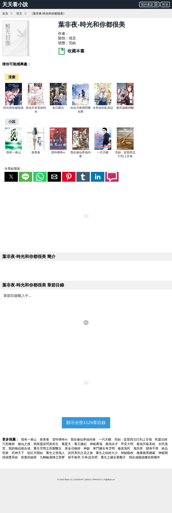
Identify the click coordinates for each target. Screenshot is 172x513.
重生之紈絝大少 (107, 453)
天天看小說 (15, 4)
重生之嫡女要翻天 (114, 457)
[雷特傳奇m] (58, 149)
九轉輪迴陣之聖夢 (53, 457)
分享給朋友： (13, 168)
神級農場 (96, 444)
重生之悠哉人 (56, 453)
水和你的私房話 (103, 107)
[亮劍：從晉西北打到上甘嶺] (125, 149)
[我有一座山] (13, 149)
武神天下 (18, 453)
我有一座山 (13, 152)
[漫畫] (12, 77)
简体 (165, 4)
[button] (11, 177)
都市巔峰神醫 (125, 107)
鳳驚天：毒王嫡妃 (75, 444)
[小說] (12, 122)
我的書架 (149, 4)
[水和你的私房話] (102, 104)
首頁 (5, 13)
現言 (19, 13)
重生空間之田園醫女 (48, 448)
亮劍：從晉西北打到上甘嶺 (133, 439)
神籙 (87, 448)
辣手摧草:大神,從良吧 (83, 457)
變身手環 (152, 448)
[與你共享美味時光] (35, 104)
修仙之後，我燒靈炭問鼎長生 (38, 444)
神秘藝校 (127, 453)
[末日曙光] (58, 104)
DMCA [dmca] (88, 479)
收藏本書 (71, 51)
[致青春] (35, 149)
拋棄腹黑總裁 (146, 453)
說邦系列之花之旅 (81, 453)
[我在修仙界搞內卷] (80, 149)
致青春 (35, 152)
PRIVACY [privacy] (97, 479)
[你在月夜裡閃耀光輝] (80, 104)
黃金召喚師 (73, 448)
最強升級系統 (146, 444)
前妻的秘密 (29, 457)
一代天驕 (103, 152)
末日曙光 (58, 107)
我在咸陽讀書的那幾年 (144, 457)
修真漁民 (124, 448)
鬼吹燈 (138, 448)
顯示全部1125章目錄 (86, 422)
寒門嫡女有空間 (104, 448)
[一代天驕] (102, 149)
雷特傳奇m (58, 152)
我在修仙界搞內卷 (83, 439)
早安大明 (127, 444)
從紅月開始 (35, 453)
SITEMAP (78, 479)
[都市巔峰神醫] (125, 104)
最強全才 (112, 444)
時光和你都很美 (13, 107)
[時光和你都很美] (13, 104)
